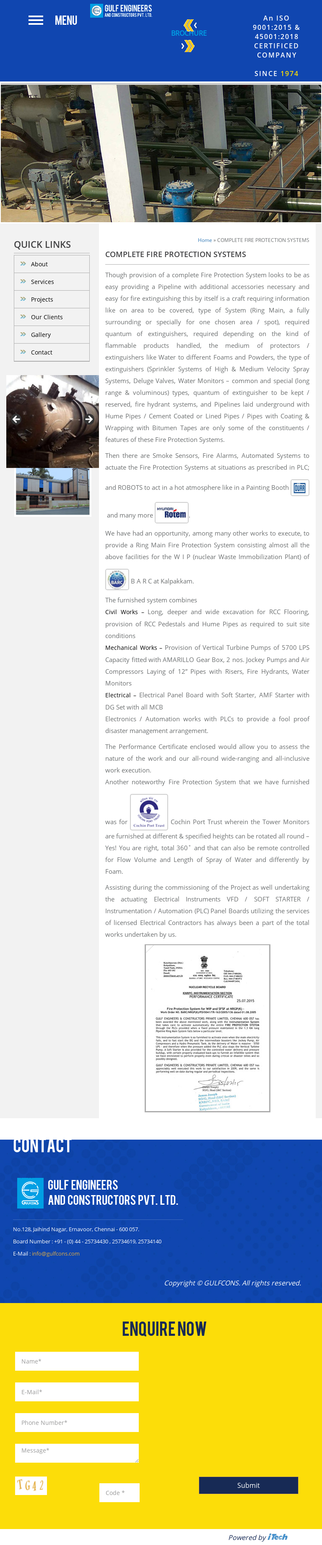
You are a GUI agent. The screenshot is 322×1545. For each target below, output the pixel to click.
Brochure (189, 37)
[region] (52, 421)
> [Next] (88, 419)
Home (205, 240)
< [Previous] (16, 419)
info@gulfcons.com (56, 1253)
